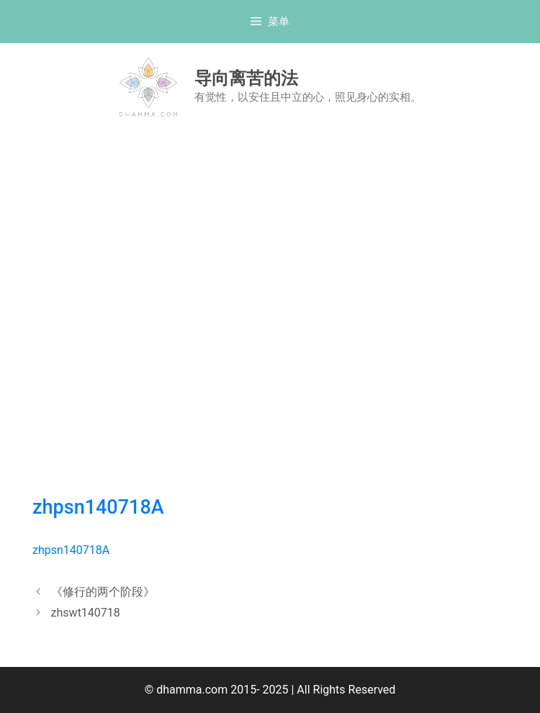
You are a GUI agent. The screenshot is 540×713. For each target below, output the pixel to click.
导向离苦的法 (246, 78)
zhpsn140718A (98, 507)
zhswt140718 (85, 612)
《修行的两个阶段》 (103, 592)
